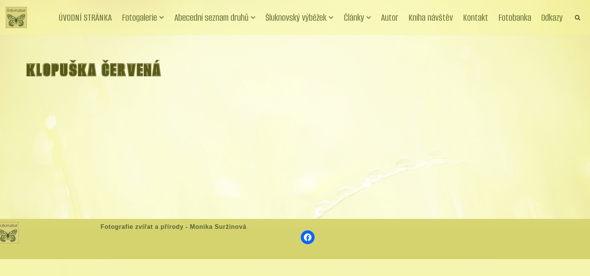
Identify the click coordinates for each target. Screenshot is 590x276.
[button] (161, 17)
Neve (13, 267)
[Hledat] (577, 17)
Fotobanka (514, 17)
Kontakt (475, 17)
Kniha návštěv (430, 17)
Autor (389, 17)
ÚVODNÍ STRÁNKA (85, 17)
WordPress (63, 267)
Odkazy (552, 17)
